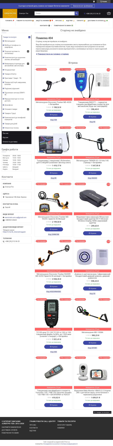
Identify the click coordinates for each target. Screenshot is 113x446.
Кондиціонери (10, 70)
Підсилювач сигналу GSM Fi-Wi (15, 94)
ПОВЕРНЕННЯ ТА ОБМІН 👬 (63, 25)
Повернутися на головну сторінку (53, 54)
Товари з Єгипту (10, 74)
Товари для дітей (11, 124)
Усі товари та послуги (101, 412)
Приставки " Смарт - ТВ (13, 78)
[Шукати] (76, 13)
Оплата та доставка (10, 142)
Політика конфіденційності (69, 444)
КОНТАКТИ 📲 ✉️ (46, 25)
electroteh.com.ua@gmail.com (15, 217)
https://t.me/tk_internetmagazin (14, 232)
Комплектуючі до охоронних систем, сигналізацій (15, 58)
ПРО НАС (33, 425)
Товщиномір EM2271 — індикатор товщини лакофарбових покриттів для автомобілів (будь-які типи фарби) (92, 104)
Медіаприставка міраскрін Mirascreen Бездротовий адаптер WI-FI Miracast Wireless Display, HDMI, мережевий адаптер (92, 220)
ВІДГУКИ (33, 431)
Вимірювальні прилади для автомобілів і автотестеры (14, 65)
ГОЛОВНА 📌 (9, 20)
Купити (54, 115)
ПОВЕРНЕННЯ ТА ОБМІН (10, 433)
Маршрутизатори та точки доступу (14, 100)
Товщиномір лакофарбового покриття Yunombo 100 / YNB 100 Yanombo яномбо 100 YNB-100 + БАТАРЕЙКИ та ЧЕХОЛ (54, 393)
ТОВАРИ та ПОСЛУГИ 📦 (25, 20)
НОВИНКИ (60, 428)
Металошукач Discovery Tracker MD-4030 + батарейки (53, 103)
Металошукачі (10, 41)
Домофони (9, 105)
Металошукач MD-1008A (92, 332)
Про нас (5, 133)
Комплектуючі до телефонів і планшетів (15, 118)
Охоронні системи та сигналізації (12, 52)
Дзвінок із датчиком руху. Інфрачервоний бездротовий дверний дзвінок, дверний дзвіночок (92, 276)
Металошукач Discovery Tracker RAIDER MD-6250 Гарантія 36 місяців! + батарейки (54, 275)
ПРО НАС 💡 (59, 20)
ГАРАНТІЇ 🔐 (81, 20)
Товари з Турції (10, 113)
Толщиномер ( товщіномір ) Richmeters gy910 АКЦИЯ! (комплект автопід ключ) (53, 162)
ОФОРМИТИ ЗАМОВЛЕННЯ (11, 427)
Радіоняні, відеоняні (12, 88)
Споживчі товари (11, 109)
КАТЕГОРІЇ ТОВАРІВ (64, 425)
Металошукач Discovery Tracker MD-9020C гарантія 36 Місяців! (53, 218)
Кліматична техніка (12, 128)
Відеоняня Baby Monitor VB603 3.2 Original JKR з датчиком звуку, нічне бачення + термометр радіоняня (92, 393)
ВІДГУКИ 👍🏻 (70, 20)
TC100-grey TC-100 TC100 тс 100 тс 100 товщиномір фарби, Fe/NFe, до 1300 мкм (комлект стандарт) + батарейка (53, 334)
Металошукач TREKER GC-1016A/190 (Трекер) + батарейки (92, 162)
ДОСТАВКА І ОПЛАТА (9, 430)
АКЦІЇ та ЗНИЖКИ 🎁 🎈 (44, 20)
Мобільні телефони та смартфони (13, 46)
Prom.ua (67, 442)
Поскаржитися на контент (51, 444)
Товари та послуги (9, 37)
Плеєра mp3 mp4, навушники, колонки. (15, 83)
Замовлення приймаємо (83, 6)
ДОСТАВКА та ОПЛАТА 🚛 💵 (98, 20)
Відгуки (5, 137)
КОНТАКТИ (34, 428)
